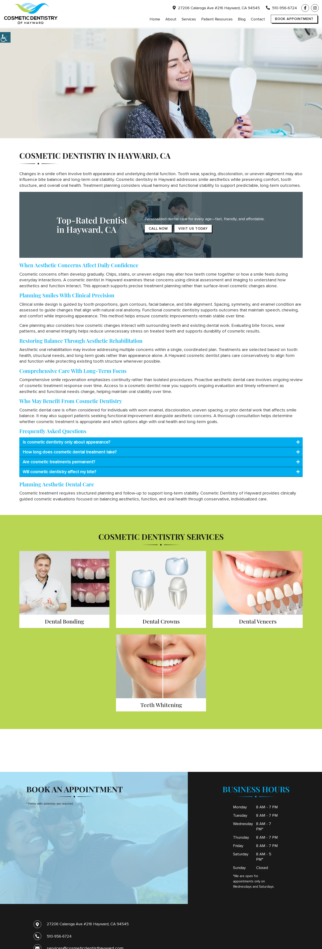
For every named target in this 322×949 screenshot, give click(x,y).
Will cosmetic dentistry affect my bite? (59, 471)
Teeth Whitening (161, 704)
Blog (242, 19)
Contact (258, 19)
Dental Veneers (258, 621)
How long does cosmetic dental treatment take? (70, 452)
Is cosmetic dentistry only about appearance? (66, 442)
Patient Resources (217, 19)
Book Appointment (294, 19)
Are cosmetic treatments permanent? (59, 462)
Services (189, 19)
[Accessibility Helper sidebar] (5, 37)
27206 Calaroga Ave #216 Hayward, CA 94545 (216, 8)
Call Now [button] (158, 228)
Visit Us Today (193, 228)
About (170, 19)
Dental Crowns (161, 621)
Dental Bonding (64, 621)
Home (155, 19)
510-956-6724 (281, 8)
